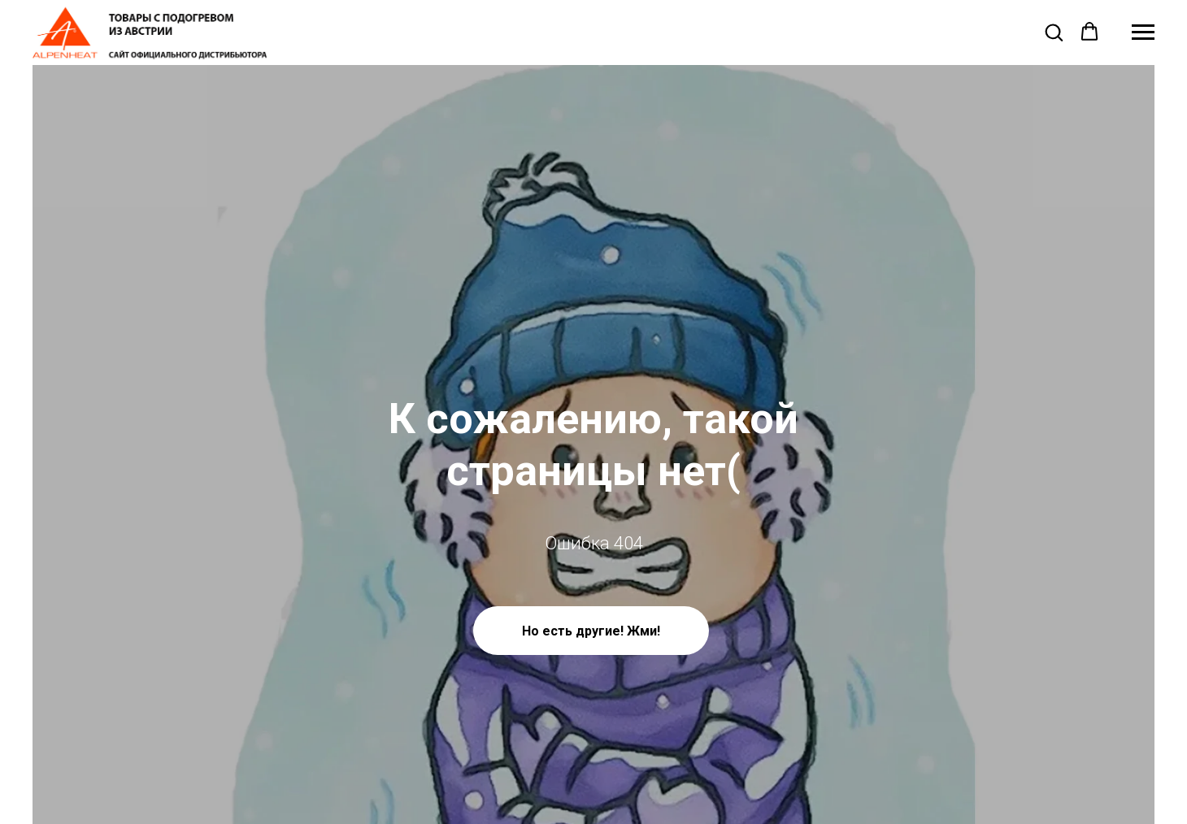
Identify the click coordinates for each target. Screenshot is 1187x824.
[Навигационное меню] (1143, 32)
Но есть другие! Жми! (591, 631)
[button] (1053, 31)
